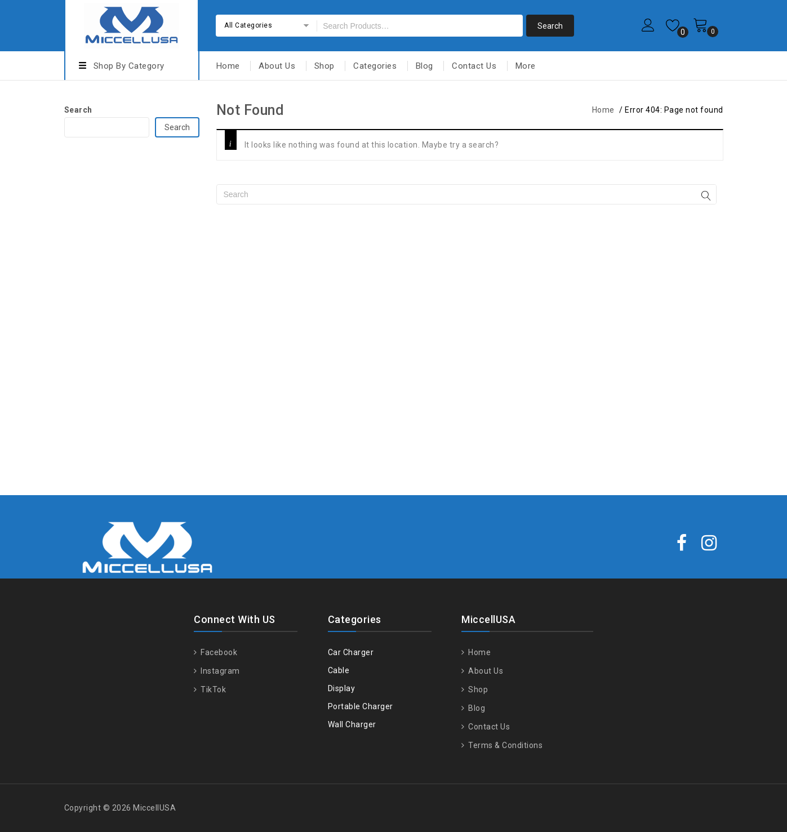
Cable (339, 670)
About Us (277, 66)
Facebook (218, 652)
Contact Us (474, 66)
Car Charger (351, 652)
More (525, 66)
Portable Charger (360, 706)
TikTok (212, 689)
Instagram (219, 670)
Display (341, 688)
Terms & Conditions (504, 745)
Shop (324, 66)
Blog (424, 66)
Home (228, 66)
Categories (375, 66)
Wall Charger (352, 724)
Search (78, 109)
